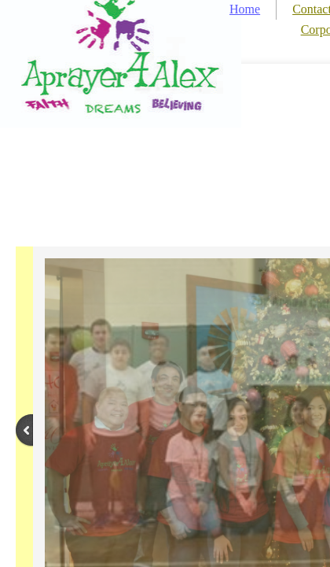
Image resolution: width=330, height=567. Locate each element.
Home (244, 9)
